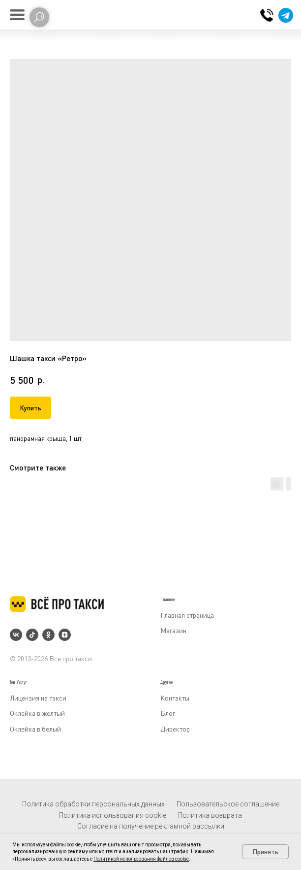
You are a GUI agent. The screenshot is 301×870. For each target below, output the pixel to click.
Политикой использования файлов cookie (141, 859)
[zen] (65, 635)
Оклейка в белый (35, 729)
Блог (167, 713)
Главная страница (187, 615)
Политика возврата (210, 815)
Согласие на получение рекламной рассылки (150, 826)
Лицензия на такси (38, 698)
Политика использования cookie (112, 815)
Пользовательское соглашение (228, 804)
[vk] (16, 635)
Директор (175, 729)
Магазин (173, 630)
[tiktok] (32, 635)
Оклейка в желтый (37, 713)
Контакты (174, 698)
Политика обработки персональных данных (93, 804)
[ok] (48, 635)
